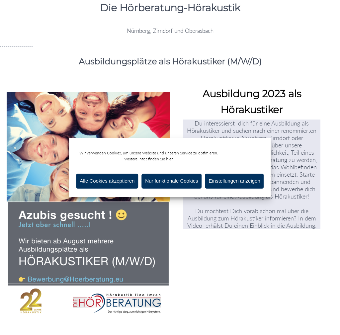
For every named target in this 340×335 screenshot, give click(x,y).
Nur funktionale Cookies (171, 181)
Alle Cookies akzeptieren (107, 181)
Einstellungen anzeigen (234, 181)
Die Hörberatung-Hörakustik (170, 8)
